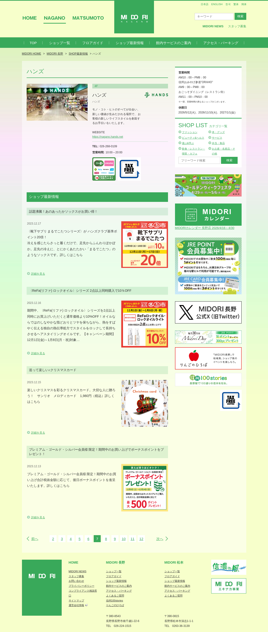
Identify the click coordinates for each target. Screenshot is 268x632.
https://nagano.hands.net (107, 136)
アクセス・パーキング (220, 42)
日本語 (204, 4)
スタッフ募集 (237, 26)
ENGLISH (216, 4)
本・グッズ (218, 132)
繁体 (236, 4)
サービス (217, 137)
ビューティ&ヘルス (193, 137)
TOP (33, 42)
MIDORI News (213, 26)
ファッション (189, 132)
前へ (34, 539)
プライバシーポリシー (81, 585)
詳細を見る (38, 273)
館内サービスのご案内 (173, 42)
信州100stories (114, 600)
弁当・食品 (218, 143)
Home (74, 562)
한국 (228, 4)
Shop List (203, 125)
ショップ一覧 (59, 42)
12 (141, 539)
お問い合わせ (76, 580)
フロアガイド (92, 42)
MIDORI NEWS (77, 571)
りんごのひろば (115, 605)
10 (124, 539)
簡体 (244, 4)
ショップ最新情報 (130, 42)
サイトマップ (76, 600)
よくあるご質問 (115, 595)
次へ (159, 539)
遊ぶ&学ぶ (188, 143)
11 (133, 539)
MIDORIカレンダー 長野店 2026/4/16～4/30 (204, 228)
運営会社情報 (76, 605)
